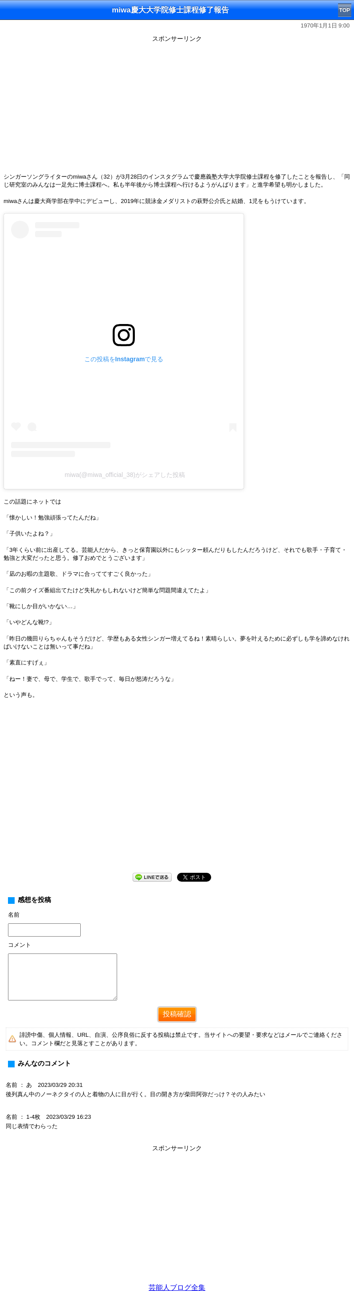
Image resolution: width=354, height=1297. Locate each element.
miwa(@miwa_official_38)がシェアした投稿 (125, 474)
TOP (344, 10)
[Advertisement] (177, 107)
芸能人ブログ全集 (177, 1287)
